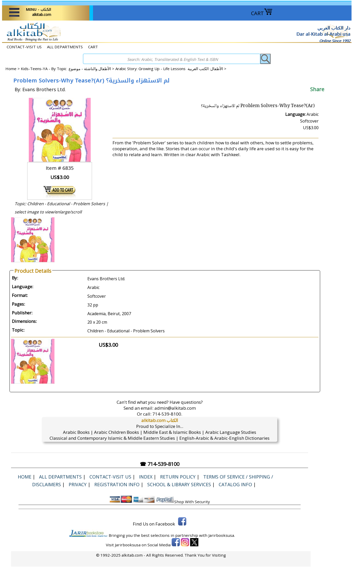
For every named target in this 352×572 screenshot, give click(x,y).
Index (145, 477)
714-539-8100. (167, 414)
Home (10, 68)
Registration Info (117, 484)
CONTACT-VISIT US (24, 46)
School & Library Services (179, 484)
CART (262, 13)
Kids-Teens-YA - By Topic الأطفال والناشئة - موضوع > (68, 68)
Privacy (78, 484)
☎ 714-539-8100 (159, 464)
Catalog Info (235, 484)
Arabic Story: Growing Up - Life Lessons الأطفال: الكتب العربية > (170, 68)
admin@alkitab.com (175, 408)
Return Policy (178, 477)
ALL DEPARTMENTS (65, 46)
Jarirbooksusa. (221, 535)
